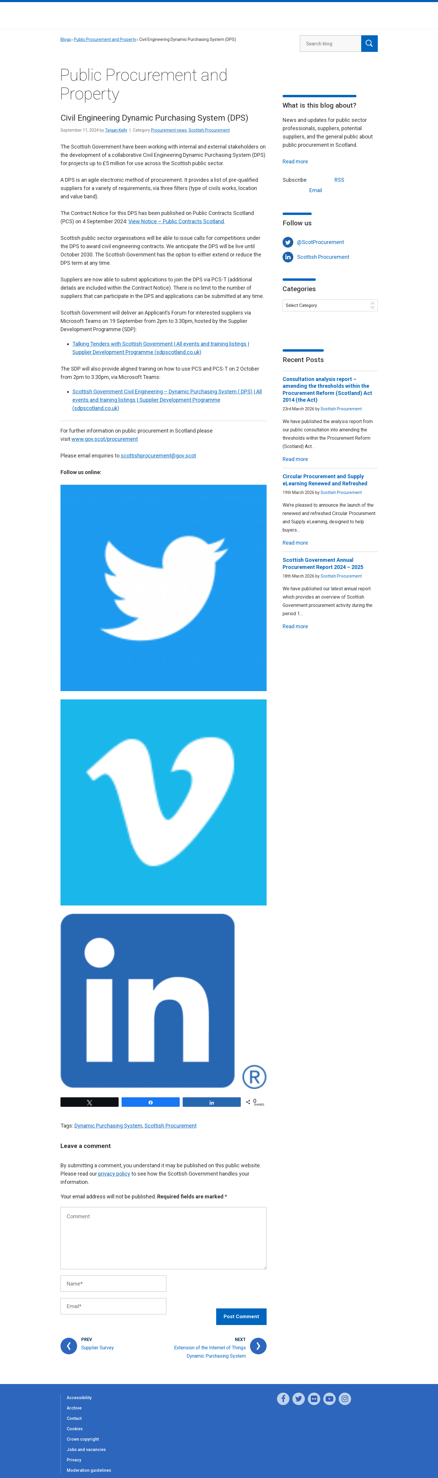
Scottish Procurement (209, 130)
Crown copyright (83, 1433)
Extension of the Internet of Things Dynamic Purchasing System (210, 1346)
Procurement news (169, 130)
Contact (74, 1412)
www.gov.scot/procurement (104, 439)
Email (304, 189)
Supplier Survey (97, 1341)
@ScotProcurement (320, 242)
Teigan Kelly (116, 130)
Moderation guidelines (89, 1464)
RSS (328, 179)
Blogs (65, 39)
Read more (295, 161)
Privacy (74, 1453)
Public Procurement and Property (105, 39)
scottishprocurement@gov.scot (158, 455)
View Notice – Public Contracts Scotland (176, 221)
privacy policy (114, 1174)
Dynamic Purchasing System (108, 1126)
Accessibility (79, 1391)
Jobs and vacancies (86, 1443)
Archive (74, 1401)
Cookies (75, 1422)
